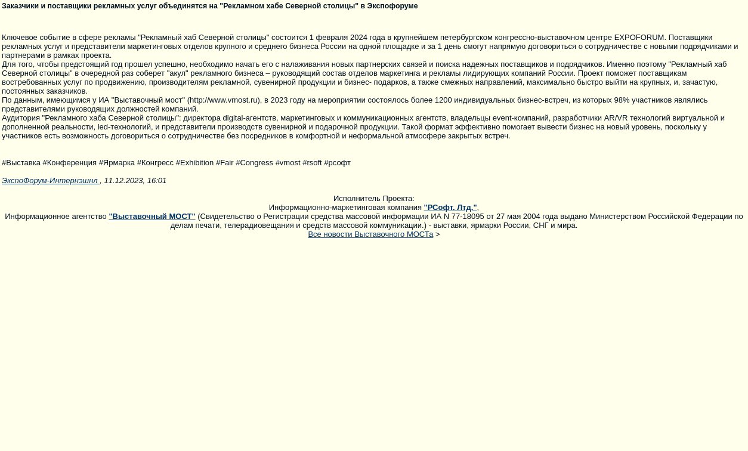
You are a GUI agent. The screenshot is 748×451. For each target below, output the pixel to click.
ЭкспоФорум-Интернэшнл (51, 180)
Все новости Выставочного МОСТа (370, 234)
